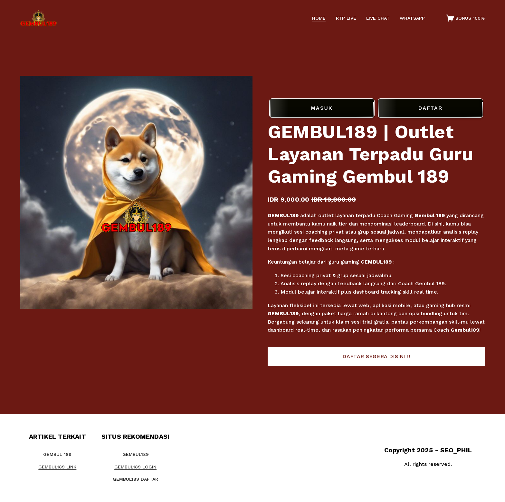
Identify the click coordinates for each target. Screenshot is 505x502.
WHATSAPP (412, 18)
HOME (319, 18)
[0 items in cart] (465, 18)
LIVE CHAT (378, 18)
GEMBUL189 (283, 215)
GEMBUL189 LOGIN (135, 466)
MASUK (322, 108)
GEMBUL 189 (57, 454)
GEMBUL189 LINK (57, 466)
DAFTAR (430, 108)
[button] (376, 356)
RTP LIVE (346, 18)
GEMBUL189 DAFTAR (135, 479)
